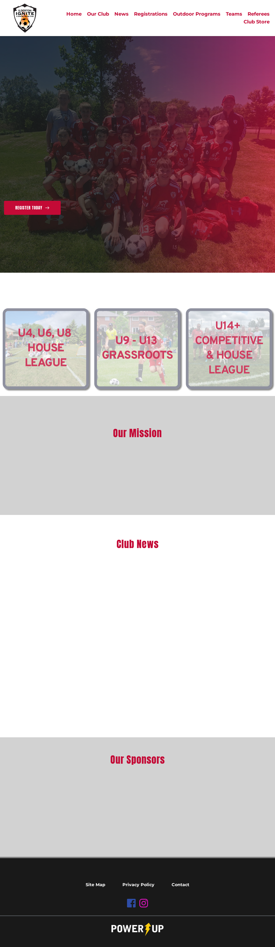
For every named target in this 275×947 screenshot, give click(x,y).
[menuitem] (74, 14)
